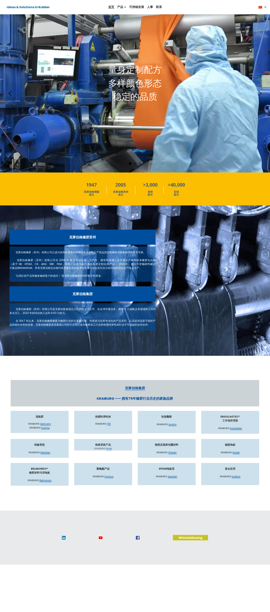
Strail (109, 452)
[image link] (64, 541)
